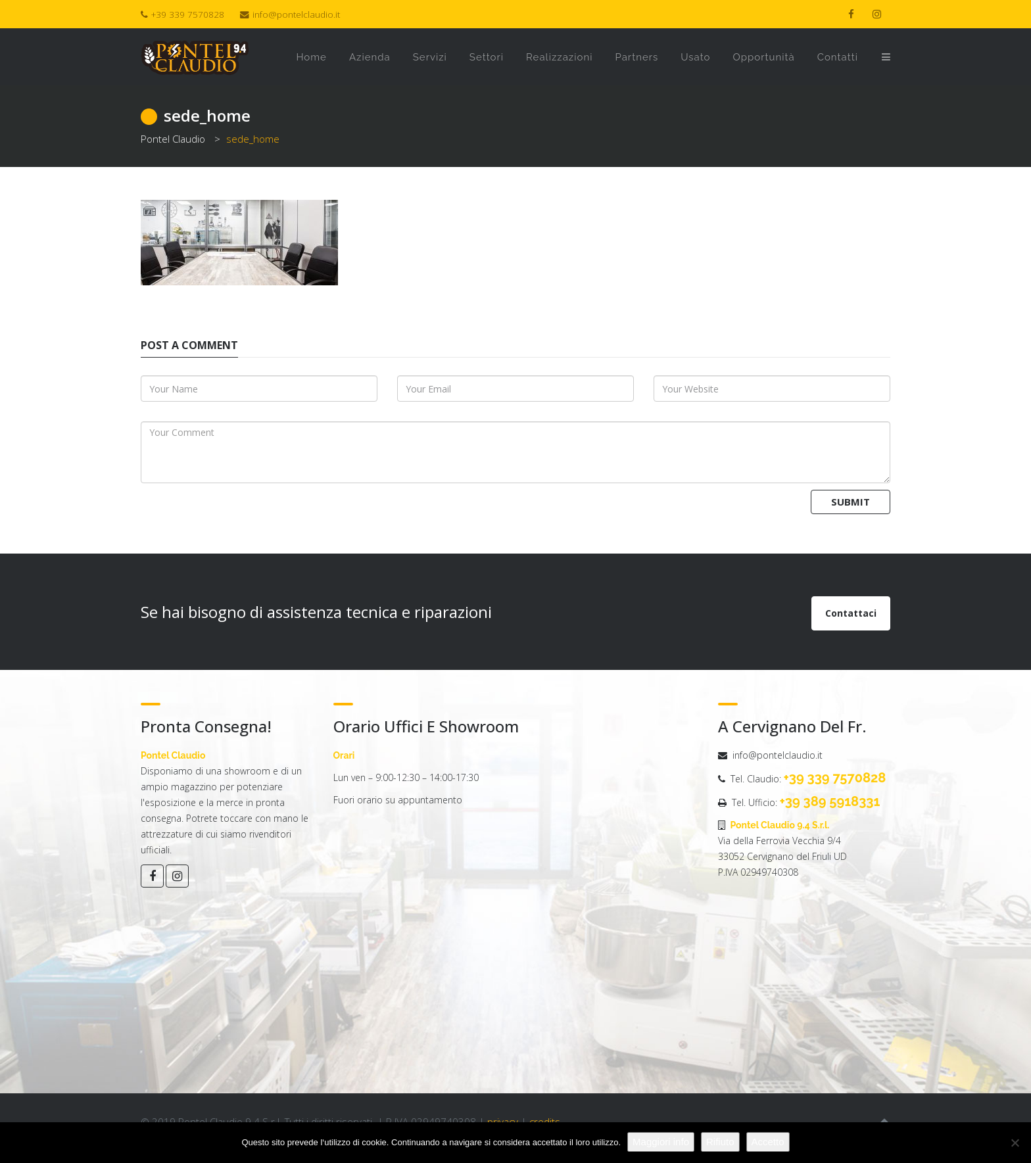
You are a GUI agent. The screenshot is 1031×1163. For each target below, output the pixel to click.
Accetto (768, 1141)
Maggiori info (661, 1141)
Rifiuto (720, 1141)
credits (544, 1121)
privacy (502, 1121)
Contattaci (850, 613)
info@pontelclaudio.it (296, 14)
